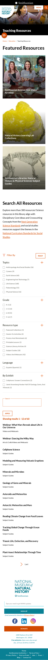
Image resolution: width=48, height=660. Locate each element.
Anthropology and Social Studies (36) (20, 267)
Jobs (33, 655)
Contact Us (27, 657)
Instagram (33, 621)
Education (12, 41)
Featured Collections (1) (15, 330)
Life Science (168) (12, 284)
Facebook (15, 621)
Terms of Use (34, 653)
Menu (38, 7)
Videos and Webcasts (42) (16, 354)
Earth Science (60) (12, 275)
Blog (18, 657)
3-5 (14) (9, 309)
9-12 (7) (9, 317)
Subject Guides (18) (13, 350)
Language (8, 362)
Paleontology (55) (12, 288)
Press (40, 655)
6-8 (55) (9, 313)
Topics (6, 262)
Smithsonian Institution (18, 653)
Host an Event (24, 655)
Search (46, 7)
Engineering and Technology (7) (17, 279)
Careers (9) (10, 271)
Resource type (10, 325)
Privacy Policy (29, 615)
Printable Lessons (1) (13, 342)
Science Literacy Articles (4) (16, 346)
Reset (40, 256)
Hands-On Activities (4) (15, 334)
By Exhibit (8, 375)
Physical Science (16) (13, 292)
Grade (6, 299)
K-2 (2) (8, 305)
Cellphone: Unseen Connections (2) (19, 380)
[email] (24, 603)
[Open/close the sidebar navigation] (4, 35)
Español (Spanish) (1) (13, 367)
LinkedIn (24, 621)
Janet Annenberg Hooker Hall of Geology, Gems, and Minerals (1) (24, 385)
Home (5, 41)
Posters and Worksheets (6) (16, 338)
